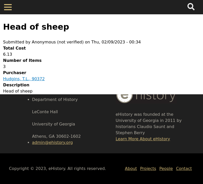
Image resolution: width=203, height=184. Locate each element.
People (166, 168)
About (131, 168)
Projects (148, 168)
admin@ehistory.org (52, 142)
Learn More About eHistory (143, 138)
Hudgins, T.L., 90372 (24, 78)
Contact (184, 168)
